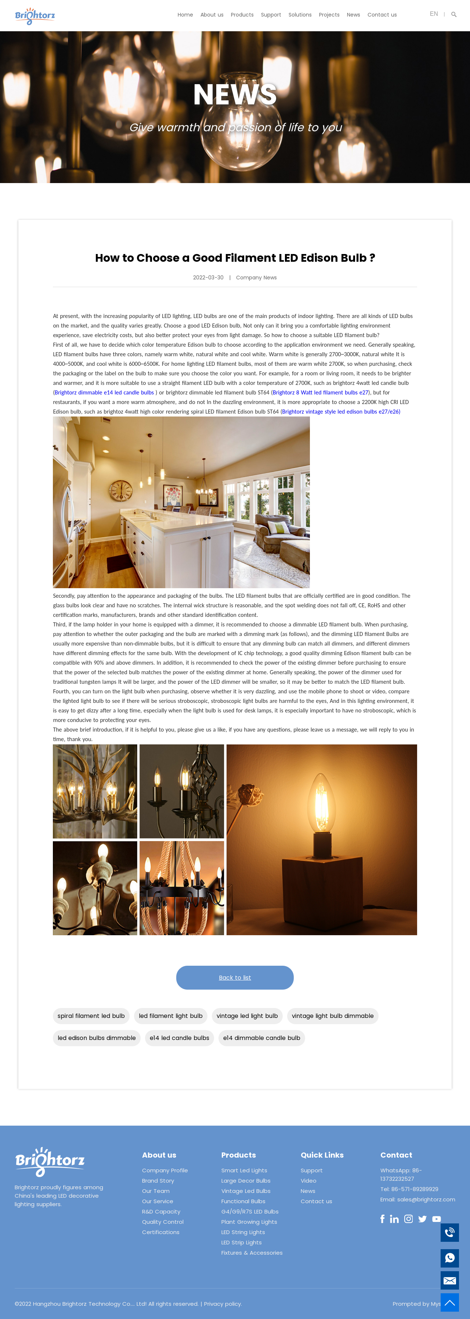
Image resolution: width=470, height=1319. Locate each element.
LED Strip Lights (241, 1242)
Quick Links (322, 1155)
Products (242, 14)
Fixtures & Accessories (252, 1253)
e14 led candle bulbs (179, 1038)
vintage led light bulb (247, 1016)
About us (212, 14)
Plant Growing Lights (249, 1222)
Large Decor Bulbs (246, 1180)
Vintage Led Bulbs (246, 1191)
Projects (329, 14)
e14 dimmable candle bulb (261, 1038)
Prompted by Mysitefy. (424, 1304)
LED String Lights (243, 1232)
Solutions (300, 14)
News (353, 14)
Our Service (157, 1201)
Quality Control (163, 1222)
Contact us (382, 14)
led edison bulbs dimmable (97, 1038)
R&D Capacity (161, 1211)
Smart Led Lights (244, 1170)
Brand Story (158, 1180)
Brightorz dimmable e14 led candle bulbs (104, 392)
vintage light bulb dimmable (333, 1016)
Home (185, 14)
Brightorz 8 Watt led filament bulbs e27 (320, 392)
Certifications (161, 1232)
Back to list (235, 977)
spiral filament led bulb (91, 1016)
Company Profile (165, 1170)
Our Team (156, 1191)
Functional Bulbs (243, 1201)
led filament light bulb (171, 1016)
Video (309, 1180)
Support (271, 14)
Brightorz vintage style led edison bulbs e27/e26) (341, 411)
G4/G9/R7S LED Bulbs (250, 1211)
